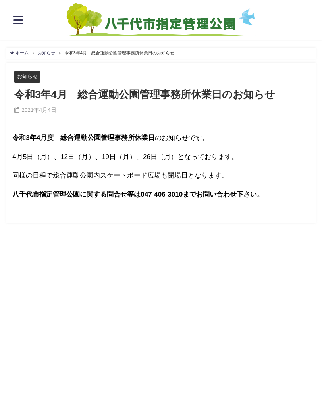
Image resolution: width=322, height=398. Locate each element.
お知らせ (27, 76)
